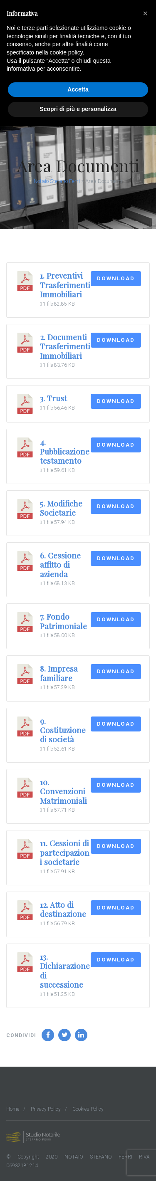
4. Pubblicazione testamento (64, 451)
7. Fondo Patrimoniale (63, 621)
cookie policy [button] (66, 52)
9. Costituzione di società (63, 730)
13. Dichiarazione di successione (65, 970)
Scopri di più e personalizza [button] (78, 109)
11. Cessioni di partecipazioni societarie (64, 852)
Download (116, 278)
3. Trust (53, 398)
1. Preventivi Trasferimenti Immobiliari (65, 284)
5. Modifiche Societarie (61, 508)
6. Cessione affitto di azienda (60, 564)
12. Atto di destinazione (63, 909)
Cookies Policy (88, 1109)
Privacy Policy (46, 1109)
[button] (145, 13)
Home (12, 1109)
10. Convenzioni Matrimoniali (63, 791)
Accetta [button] (78, 89)
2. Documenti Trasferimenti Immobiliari (65, 346)
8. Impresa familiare (59, 673)
